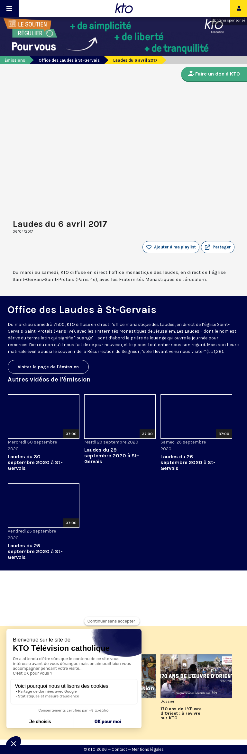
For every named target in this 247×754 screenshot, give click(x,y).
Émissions (15, 60)
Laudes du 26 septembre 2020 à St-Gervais (187, 462)
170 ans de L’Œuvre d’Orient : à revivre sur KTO (181, 713)
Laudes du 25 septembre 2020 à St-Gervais (35, 551)
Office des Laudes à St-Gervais (69, 60)
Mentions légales (148, 749)
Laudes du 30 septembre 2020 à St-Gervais (35, 462)
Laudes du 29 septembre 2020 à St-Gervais (111, 455)
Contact (119, 749)
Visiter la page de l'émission (48, 367)
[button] (217, 247)
